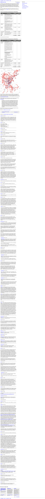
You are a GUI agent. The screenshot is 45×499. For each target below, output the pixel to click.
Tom (1, 477)
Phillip (1, 377)
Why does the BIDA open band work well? (5, 112)
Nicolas (1, 134)
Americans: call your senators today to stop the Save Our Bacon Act (3, 489)
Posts (4, 0)
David (1, 122)
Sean (1, 143)
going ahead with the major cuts (4, 96)
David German (2, 221)
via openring (17, 496)
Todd (1, 247)
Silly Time (23, 4)
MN (1, 335)
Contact (10, 0)
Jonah (1, 215)
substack (12, 114)
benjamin (2, 317)
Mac (1, 150)
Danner (1, 131)
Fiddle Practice (9, 488)
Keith (1, 391)
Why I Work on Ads (24, 5)
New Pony (15, 488)
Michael (1, 285)
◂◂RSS (8, 0)
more (14, 496)
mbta (17, 2)
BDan (1, 348)
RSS (6, 0)
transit (19, 2)
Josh (1, 260)
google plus (5, 114)
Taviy (1, 170)
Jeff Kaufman (2, 0)
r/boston (10, 114)
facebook (8, 114)
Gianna (1, 206)
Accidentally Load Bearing (25, 6)
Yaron (1, 156)
